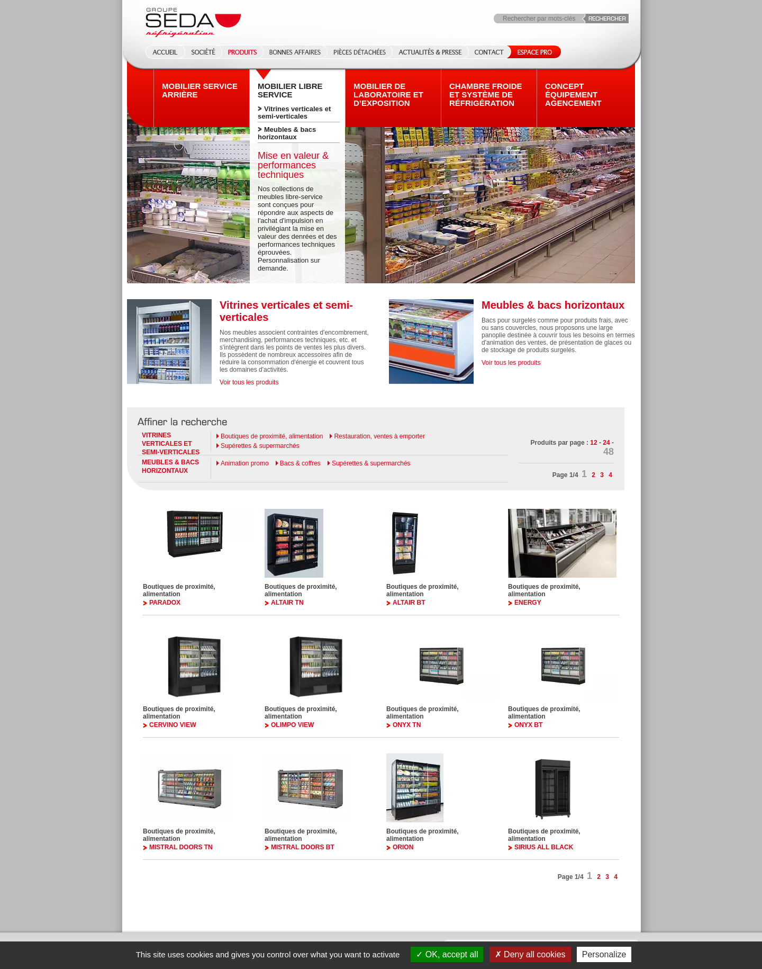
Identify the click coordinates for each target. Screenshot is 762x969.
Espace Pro (532, 52)
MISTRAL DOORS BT (302, 847)
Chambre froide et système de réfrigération (485, 94)
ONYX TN (407, 725)
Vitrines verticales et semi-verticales (294, 112)
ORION (403, 847)
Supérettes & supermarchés (260, 446)
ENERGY (527, 602)
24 (606, 442)
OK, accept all (447, 954)
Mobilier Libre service (290, 90)
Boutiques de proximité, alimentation (272, 436)
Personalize (604, 954)
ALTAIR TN (287, 602)
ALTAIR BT (409, 602)
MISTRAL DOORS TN (181, 847)
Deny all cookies (530, 954)
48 (608, 451)
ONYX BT (528, 725)
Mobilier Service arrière (200, 90)
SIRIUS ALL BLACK (543, 847)
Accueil (162, 52)
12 (593, 442)
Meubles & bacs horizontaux (287, 133)
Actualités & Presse (430, 52)
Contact (489, 52)
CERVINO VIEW (172, 725)
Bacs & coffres (300, 463)
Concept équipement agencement (573, 94)
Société (203, 52)
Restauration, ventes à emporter (379, 436)
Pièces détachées (359, 52)
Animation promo (245, 463)
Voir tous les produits (249, 382)
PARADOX (164, 602)
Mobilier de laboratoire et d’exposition (388, 94)
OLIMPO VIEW (292, 725)
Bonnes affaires (295, 52)
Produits (242, 52)
